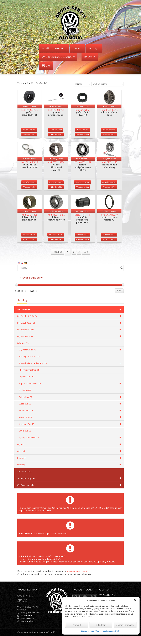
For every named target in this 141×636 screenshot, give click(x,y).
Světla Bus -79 (70, 404)
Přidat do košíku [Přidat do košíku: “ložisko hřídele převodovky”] (109, 187)
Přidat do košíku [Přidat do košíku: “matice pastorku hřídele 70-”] (109, 239)
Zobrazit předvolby (125, 625)
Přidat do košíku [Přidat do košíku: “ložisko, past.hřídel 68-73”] (55, 239)
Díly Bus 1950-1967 (69, 336)
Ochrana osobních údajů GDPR (108, 631)
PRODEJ (94, 48)
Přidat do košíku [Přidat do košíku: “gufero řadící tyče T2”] (82, 134)
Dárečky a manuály (69, 485)
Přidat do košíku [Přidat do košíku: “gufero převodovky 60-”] (55, 134)
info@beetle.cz (28, 615)
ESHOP (78, 48)
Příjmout (77, 625)
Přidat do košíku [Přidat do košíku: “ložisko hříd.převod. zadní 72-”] (55, 187)
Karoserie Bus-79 (70, 424)
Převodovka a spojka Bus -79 (70, 363)
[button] (135, 600)
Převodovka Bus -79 (29, 370)
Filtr (119, 291)
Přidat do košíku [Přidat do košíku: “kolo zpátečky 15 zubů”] (109, 134)
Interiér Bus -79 (70, 417)
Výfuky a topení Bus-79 (70, 437)
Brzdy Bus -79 (25, 390)
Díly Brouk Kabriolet (69, 323)
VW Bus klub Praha (108, 595)
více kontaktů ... (28, 621)
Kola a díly (69, 458)
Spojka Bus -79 (26, 376)
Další (86, 251)
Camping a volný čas (69, 478)
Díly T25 (69, 444)
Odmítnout (101, 625)
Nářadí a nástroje (24, 471)
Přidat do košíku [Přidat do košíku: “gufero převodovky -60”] (29, 134)
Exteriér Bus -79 (70, 410)
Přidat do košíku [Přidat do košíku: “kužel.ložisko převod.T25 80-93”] (29, 187)
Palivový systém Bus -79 (29, 356)
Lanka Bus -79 (25, 430)
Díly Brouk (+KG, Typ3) (69, 316)
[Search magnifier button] (121, 268)
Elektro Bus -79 (70, 397)
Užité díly (69, 464)
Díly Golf (69, 451)
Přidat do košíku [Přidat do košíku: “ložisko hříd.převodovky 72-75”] (82, 187)
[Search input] (69, 268)
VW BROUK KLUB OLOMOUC (58, 56)
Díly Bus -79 (69, 343)
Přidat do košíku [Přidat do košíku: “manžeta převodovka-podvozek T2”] (82, 239)
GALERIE (61, 48)
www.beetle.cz (27, 618)
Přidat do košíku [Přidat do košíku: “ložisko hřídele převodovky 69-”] (29, 239)
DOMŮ (45, 48)
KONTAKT (89, 56)
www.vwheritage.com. (77, 571)
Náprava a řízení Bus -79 (70, 383)
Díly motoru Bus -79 (70, 349)
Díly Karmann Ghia (69, 329)
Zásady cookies (87, 631)
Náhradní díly (69, 309)
